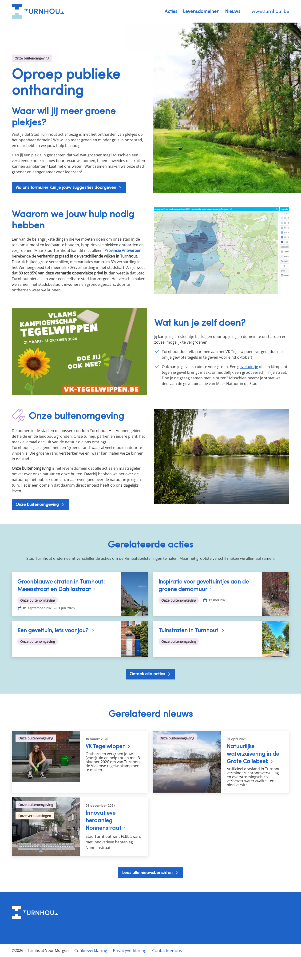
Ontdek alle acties (148, 673)
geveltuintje (247, 366)
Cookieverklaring (90, 950)
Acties (171, 11)
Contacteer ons (167, 950)
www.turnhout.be (270, 11)
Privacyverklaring (130, 950)
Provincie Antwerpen (122, 250)
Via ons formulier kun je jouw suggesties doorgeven (66, 187)
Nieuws (232, 11)
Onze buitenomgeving (38, 504)
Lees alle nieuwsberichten (148, 872)
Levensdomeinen (201, 11)
